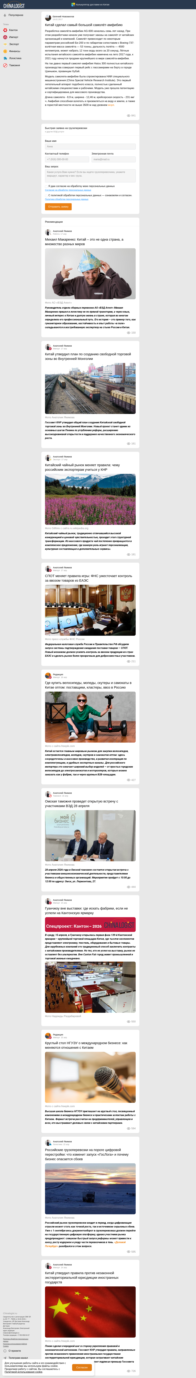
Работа (56, 234)
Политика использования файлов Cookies (15, 1345)
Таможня (57, 796)
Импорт (56, 348)
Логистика (57, 1144)
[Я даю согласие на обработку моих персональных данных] (46, 186)
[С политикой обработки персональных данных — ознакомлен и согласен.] (46, 196)
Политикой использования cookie (23, 1372)
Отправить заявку (58, 206)
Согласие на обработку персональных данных (68, 190)
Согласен (82, 1367)
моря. (111, 105)
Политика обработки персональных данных (15, 1340)
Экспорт (56, 459)
